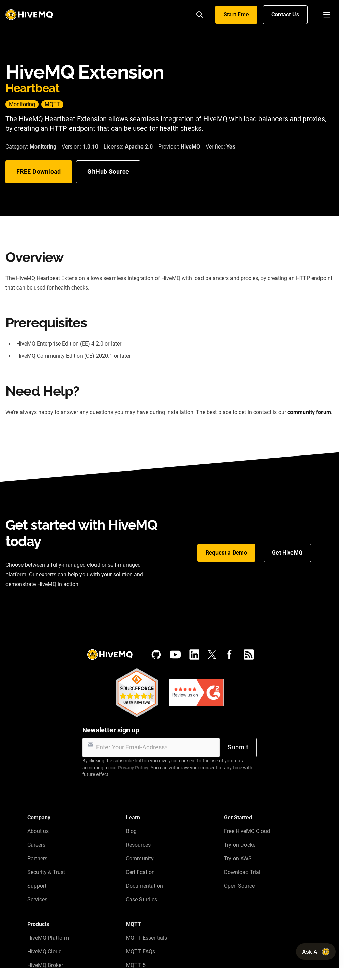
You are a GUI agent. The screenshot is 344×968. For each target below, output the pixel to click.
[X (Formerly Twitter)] (212, 654)
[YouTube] (175, 654)
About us (38, 831)
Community (140, 858)
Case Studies (141, 899)
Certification (140, 872)
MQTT (52, 104)
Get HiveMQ (287, 552)
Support (36, 886)
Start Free (236, 14)
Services (37, 899)
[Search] (199, 14)
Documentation (144, 886)
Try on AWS (238, 858)
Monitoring (22, 104)
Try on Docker (240, 845)
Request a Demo (226, 552)
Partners (37, 858)
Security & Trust (46, 872)
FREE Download (38, 171)
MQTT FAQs (140, 951)
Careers (36, 845)
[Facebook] (229, 654)
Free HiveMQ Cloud (247, 831)
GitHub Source (108, 171)
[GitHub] (156, 654)
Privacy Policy (133, 767)
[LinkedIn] (194, 654)
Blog (131, 831)
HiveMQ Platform (48, 938)
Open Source (239, 886)
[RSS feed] (248, 654)
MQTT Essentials (146, 938)
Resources (138, 845)
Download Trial (242, 872)
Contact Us (285, 14)
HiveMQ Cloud (44, 951)
